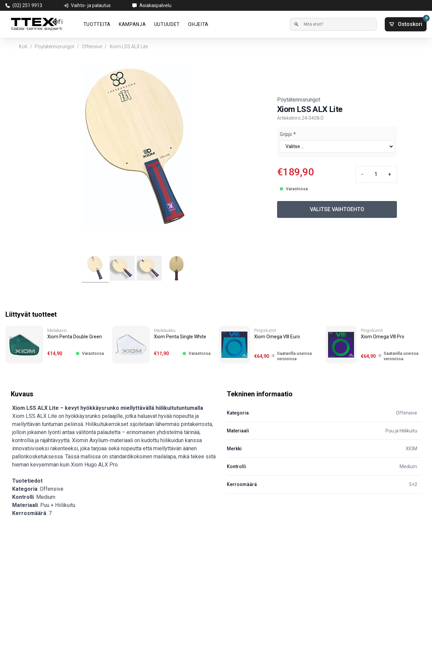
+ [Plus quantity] (389, 174)
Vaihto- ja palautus (91, 5)
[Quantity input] (376, 174)
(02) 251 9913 (27, 5)
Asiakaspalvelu (155, 5)
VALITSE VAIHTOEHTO (337, 209)
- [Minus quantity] (362, 174)
